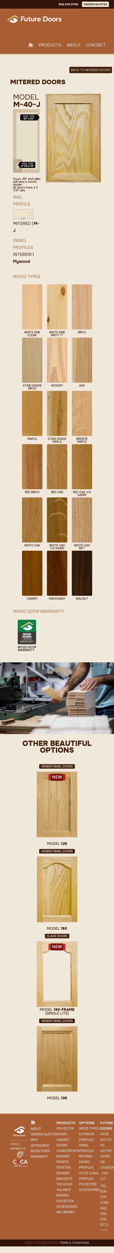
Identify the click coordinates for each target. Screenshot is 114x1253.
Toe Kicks (64, 1184)
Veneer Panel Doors (57, 766)
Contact (96, 45)
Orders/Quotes (43, 1134)
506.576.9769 (68, 4)
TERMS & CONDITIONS (74, 1243)
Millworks (65, 1212)
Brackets (64, 1179)
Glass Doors (57, 936)
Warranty (39, 1157)
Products (50, 45)
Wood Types (89, 1128)
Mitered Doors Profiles (86, 1161)
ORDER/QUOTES (95, 4)
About (74, 45)
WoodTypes (40, 1151)
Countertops (67, 1151)
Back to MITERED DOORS (90, 70)
